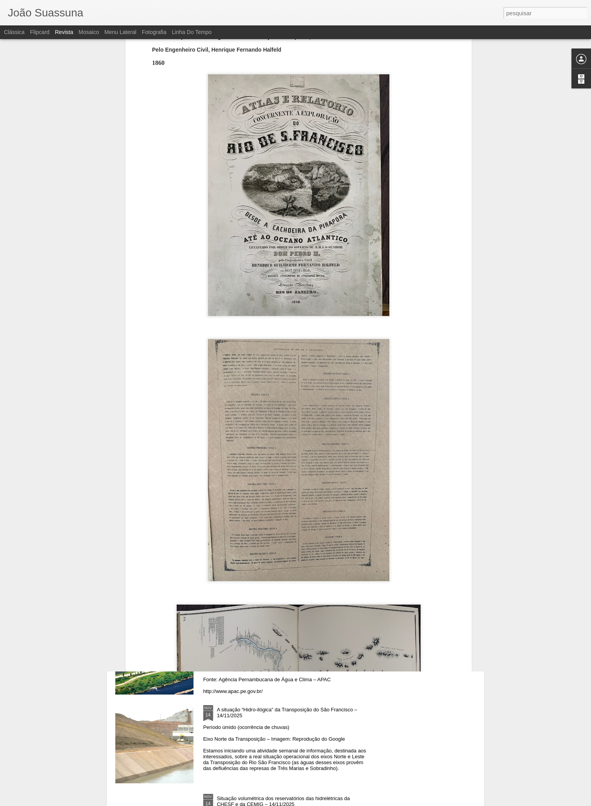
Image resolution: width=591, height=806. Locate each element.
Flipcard (40, 32)
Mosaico (89, 32)
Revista (64, 32)
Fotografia (154, 32)
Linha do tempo (192, 32)
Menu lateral (120, 32)
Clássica (14, 32)
